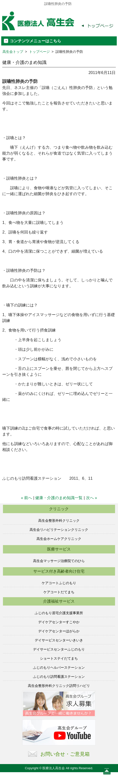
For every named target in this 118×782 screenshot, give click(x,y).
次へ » (91, 498)
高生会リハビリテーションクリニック (59, 530)
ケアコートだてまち (58, 592)
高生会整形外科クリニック (59, 520)
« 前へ (26, 498)
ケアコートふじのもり (59, 583)
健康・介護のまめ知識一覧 (59, 498)
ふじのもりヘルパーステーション (59, 667)
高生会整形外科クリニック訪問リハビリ (59, 686)
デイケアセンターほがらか (59, 631)
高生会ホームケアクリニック (58, 539)
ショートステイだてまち (59, 658)
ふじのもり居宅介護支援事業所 (59, 613)
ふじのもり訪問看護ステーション (59, 677)
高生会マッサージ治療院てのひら (59, 561)
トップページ (39, 52)
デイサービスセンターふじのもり (59, 649)
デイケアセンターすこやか (59, 622)
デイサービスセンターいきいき (59, 640)
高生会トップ (12, 52)
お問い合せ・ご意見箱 (65, 754)
